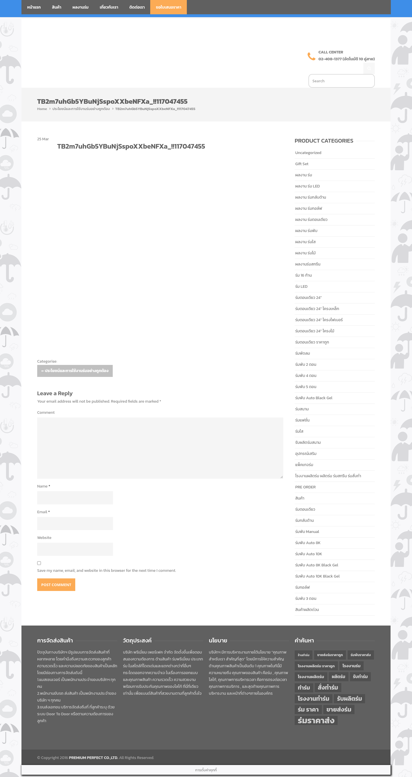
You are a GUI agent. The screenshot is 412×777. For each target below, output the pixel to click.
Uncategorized (308, 141)
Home (42, 96)
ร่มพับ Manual (307, 520)
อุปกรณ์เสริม (305, 442)
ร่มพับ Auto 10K (308, 542)
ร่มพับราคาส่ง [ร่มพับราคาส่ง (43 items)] (361, 643)
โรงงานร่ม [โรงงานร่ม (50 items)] (351, 654)
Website (44, 526)
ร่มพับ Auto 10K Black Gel (317, 564)
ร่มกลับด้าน (304, 509)
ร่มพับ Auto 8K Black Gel (316, 553)
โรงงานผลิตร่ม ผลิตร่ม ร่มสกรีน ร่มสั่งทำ (328, 464)
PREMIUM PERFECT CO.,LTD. (93, 746)
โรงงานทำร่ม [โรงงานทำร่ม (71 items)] (313, 686)
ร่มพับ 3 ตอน (305, 587)
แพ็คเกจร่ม (304, 453)
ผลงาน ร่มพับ (306, 219)
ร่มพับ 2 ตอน (305, 352)
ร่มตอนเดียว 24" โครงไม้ (314, 319)
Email (43, 500)
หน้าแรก (34, 7)
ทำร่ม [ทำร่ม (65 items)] (304, 676)
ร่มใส (299, 419)
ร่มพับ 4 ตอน (305, 364)
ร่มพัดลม (302, 341)
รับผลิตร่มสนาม (308, 431)
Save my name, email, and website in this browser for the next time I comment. (106, 559)
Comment (46, 401)
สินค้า (57, 7)
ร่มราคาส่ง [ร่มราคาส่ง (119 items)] (316, 708)
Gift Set (301, 152)
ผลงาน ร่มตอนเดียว (311, 208)
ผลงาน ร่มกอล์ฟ (308, 196)
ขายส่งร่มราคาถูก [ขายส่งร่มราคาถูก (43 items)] (330, 643)
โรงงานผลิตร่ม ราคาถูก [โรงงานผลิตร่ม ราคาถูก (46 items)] (316, 654)
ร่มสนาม (302, 397)
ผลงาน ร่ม (303, 163)
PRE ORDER (305, 475)
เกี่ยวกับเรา (109, 7)
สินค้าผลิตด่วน (307, 598)
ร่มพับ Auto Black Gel (313, 386)
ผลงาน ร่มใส (305, 230)
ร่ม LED (301, 274)
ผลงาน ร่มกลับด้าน (310, 185)
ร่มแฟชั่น (302, 408)
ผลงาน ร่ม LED (307, 174)
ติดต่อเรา (137, 7)
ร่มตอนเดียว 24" (308, 286)
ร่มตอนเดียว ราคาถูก (312, 330)
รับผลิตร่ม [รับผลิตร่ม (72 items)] (349, 686)
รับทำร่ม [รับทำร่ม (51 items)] (360, 664)
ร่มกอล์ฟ (302, 575)
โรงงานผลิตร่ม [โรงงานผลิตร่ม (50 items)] (311, 665)
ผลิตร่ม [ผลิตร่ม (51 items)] (338, 664)
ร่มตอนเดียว (305, 497)
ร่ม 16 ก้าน (303, 263)
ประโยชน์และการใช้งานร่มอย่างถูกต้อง (81, 96)
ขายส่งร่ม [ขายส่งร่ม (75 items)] (338, 697)
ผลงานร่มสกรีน (307, 252)
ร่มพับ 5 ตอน (305, 375)
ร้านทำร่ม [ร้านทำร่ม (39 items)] (303, 643)
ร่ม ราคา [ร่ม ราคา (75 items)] (308, 697)
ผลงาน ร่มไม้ (305, 241)
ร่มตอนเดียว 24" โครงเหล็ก (317, 297)
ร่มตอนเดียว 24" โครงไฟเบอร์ (319, 308)
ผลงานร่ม (80, 7)
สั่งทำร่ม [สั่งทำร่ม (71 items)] (328, 675)
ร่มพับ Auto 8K (307, 531)
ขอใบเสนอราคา (168, 7)
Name (43, 474)
